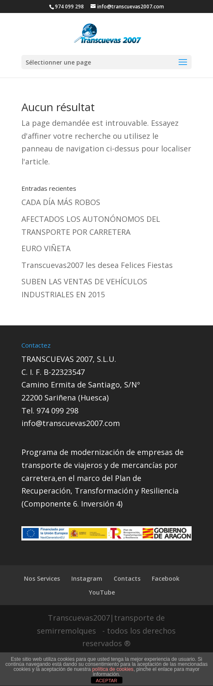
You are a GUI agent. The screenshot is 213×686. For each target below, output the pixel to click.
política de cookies (113, 669)
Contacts (127, 578)
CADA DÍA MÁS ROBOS (60, 202)
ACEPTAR (106, 680)
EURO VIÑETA (45, 248)
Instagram (86, 578)
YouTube (102, 592)
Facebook (165, 578)
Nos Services (42, 578)
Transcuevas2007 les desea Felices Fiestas (97, 265)
